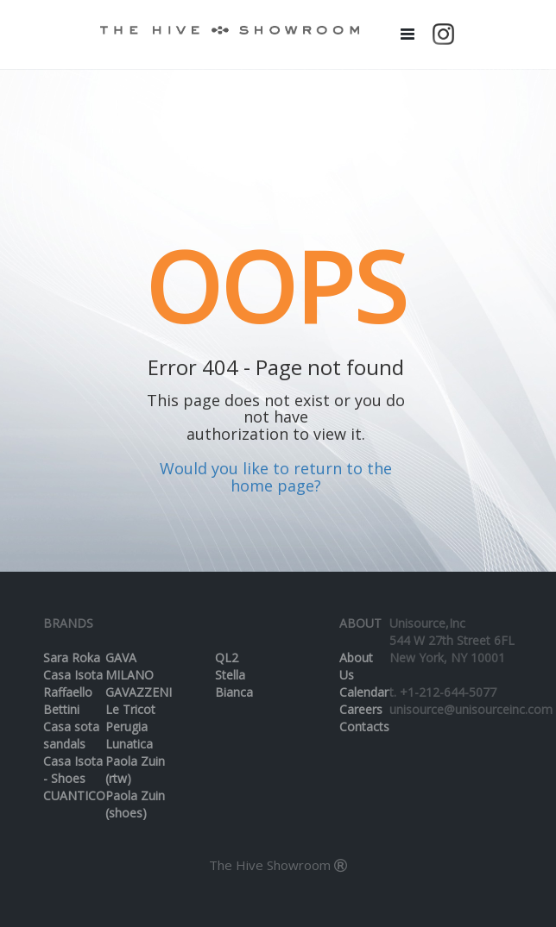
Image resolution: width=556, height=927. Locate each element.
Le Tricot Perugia (130, 718)
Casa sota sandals (71, 735)
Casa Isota (73, 675)
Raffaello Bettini (67, 700)
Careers (360, 709)
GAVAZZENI (138, 692)
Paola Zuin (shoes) (135, 804)
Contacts (364, 726)
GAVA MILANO (129, 666)
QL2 (226, 657)
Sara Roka (71, 657)
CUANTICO (74, 795)
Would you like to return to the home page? (276, 477)
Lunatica (129, 744)
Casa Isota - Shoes (73, 769)
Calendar (364, 692)
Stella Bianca (234, 683)
